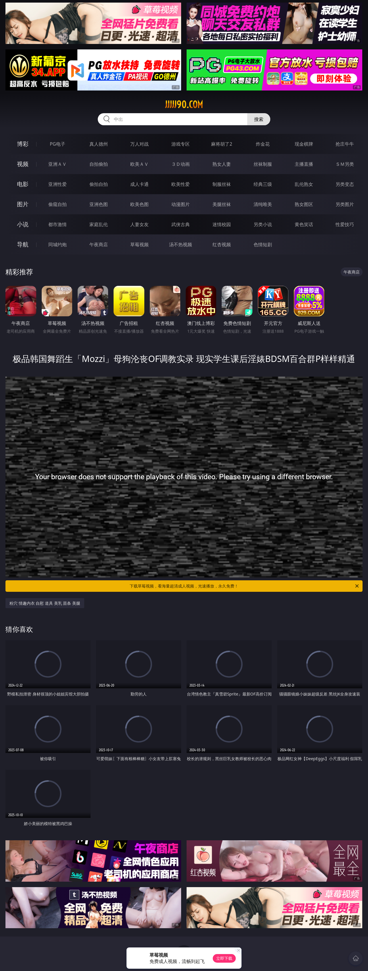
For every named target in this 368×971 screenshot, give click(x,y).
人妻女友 (139, 224)
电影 (22, 184)
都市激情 (57, 224)
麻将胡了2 (221, 144)
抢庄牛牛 (345, 144)
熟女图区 (304, 204)
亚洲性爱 (57, 184)
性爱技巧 (345, 224)
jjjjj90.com (184, 104)
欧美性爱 (180, 184)
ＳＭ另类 (345, 164)
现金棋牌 (304, 144)
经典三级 (263, 184)
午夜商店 (98, 244)
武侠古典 (180, 224)
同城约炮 (57, 244)
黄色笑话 (304, 224)
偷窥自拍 (57, 204)
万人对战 (139, 144)
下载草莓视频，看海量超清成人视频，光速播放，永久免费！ (245, 586)
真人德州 (98, 144)
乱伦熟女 (304, 184)
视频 (22, 164)
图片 (22, 204)
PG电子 (57, 144)
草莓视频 (139, 244)
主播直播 (304, 164)
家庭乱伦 (98, 224)
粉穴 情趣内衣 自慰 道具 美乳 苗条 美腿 (44, 603)
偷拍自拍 (98, 184)
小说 (22, 224)
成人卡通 (139, 184)
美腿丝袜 (221, 204)
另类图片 (345, 204)
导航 (22, 244)
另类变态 (345, 184)
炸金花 (263, 144)
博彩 (22, 144)
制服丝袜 (221, 184)
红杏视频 (221, 244)
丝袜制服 (263, 164)
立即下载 (224, 958)
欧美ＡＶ (139, 164)
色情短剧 (263, 244)
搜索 (258, 119)
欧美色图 (139, 204)
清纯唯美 (263, 204)
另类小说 (263, 224)
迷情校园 (221, 224)
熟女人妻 (221, 164)
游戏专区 (180, 144)
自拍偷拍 (98, 164)
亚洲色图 (98, 204)
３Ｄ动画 (180, 164)
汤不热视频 (180, 244)
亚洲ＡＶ (57, 164)
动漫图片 (180, 204)
